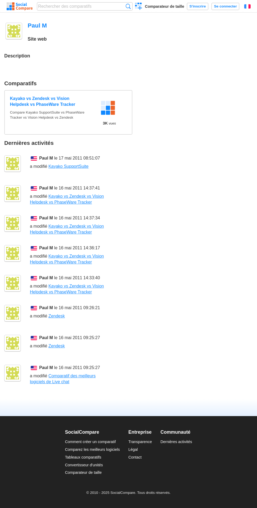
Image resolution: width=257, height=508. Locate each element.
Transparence (140, 442)
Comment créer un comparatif (90, 442)
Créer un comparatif (138, 7)
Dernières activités (176, 442)
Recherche (128, 6)
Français (247, 6)
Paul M (46, 158)
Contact (135, 457)
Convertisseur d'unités (84, 465)
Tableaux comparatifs (83, 457)
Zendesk (56, 316)
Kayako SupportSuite (68, 166)
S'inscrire (197, 6)
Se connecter (225, 6)
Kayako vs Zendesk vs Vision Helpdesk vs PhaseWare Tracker (42, 101)
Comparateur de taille (164, 6)
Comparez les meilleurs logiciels (92, 449)
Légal (133, 449)
